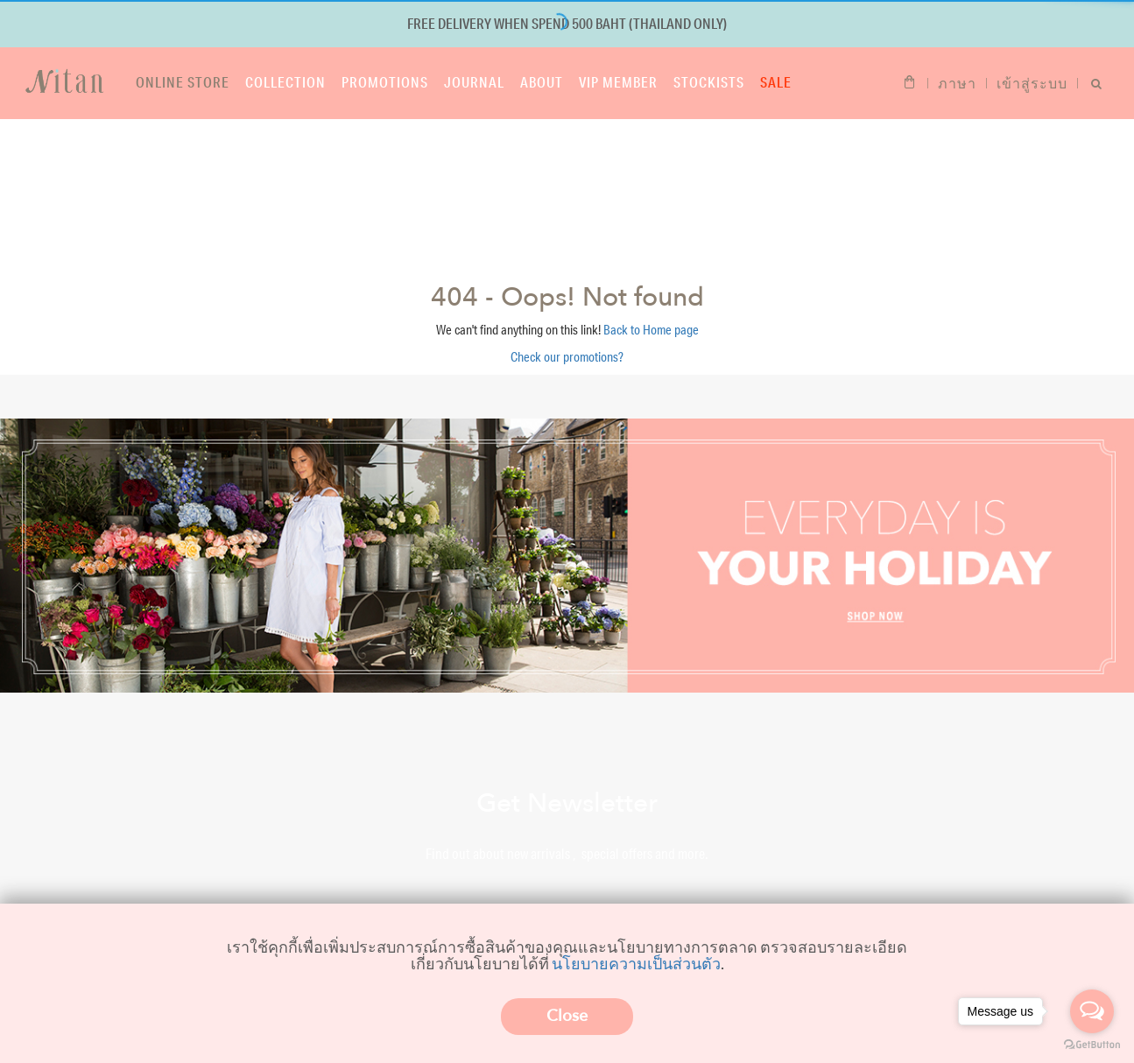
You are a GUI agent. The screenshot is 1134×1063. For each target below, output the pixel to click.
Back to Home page (651, 329)
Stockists (708, 82)
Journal (474, 82)
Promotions (385, 82)
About (541, 82)
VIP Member (618, 82)
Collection (285, 82)
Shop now (567, 215)
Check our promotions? (567, 356)
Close (567, 1016)
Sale (776, 82)
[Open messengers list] (1092, 1011)
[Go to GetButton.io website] (1092, 1045)
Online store (182, 82)
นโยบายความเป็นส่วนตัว (636, 963)
